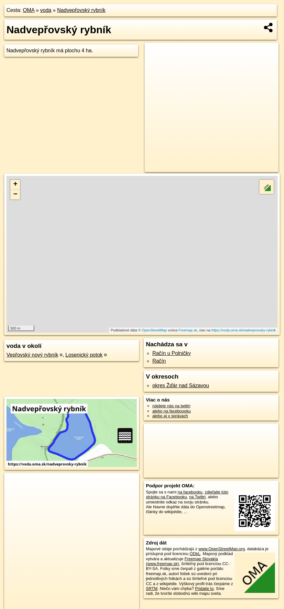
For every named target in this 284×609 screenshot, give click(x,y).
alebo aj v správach (170, 415)
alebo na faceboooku (171, 411)
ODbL (195, 553)
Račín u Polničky (171, 353)
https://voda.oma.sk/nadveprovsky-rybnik (244, 330)
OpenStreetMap (154, 330)
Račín (159, 361)
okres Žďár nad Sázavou (180, 385)
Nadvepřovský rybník (81, 10)
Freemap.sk (187, 330)
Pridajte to (204, 588)
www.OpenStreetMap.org (222, 548)
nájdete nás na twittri (171, 405)
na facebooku (190, 492)
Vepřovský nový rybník (32, 355)
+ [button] (15, 184)
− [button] (15, 194)
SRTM (152, 588)
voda (45, 10)
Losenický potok (84, 355)
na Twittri (197, 496)
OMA (29, 10)
